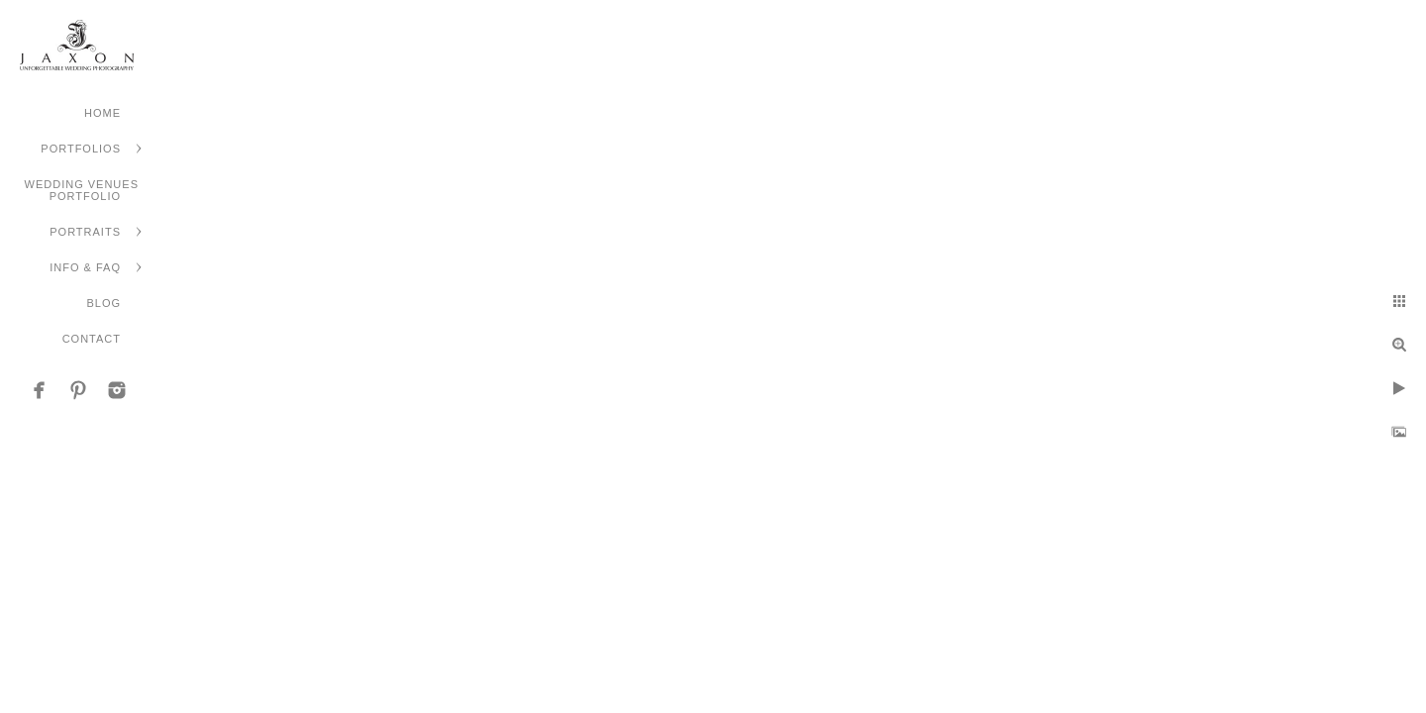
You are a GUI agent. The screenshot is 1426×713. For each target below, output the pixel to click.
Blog (103, 303)
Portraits (85, 232)
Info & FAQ (85, 267)
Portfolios (81, 148)
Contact (91, 339)
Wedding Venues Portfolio (82, 190)
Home (102, 113)
